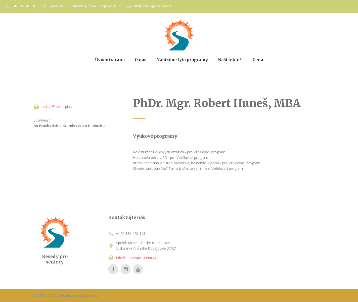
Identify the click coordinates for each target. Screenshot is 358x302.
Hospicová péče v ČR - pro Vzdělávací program (170, 157)
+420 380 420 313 (24, 6)
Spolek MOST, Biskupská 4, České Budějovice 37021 (85, 6)
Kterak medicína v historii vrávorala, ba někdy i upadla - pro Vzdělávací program (196, 163)
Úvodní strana (110, 59)
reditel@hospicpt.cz (57, 106)
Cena (258, 59)
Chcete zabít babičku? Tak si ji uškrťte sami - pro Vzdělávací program (188, 168)
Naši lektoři (230, 59)
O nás (140, 59)
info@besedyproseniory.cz (153, 6)
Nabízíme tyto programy (182, 59)
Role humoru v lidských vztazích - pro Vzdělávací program (179, 152)
